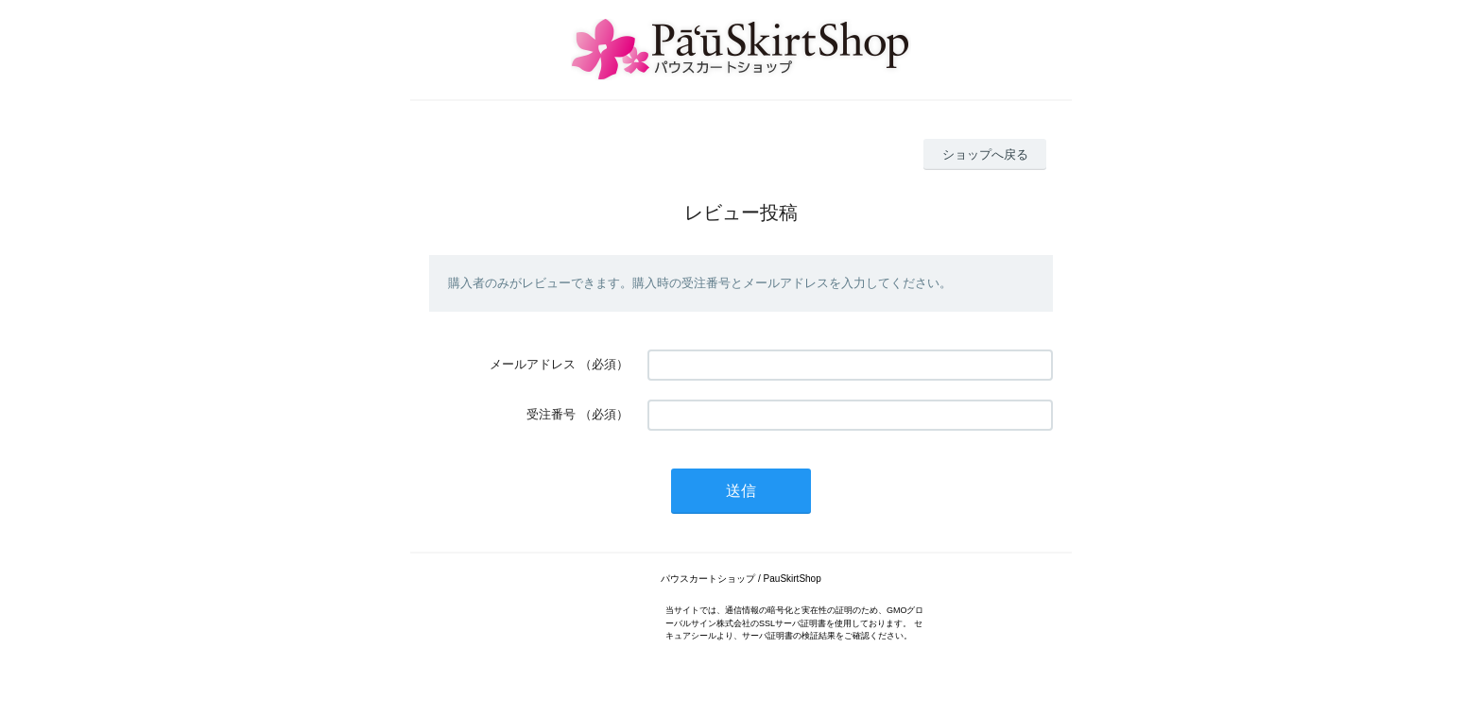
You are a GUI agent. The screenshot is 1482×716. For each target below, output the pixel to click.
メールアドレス (533, 364)
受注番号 (551, 414)
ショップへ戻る (985, 154)
